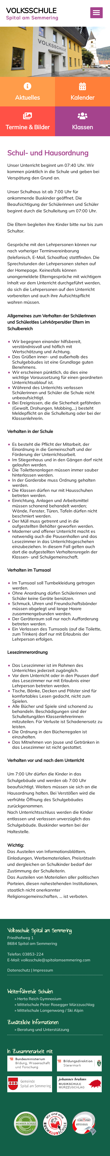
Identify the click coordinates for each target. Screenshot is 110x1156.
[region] (55, 52)
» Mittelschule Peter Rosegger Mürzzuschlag (54, 1004)
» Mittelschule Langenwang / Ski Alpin (49, 1010)
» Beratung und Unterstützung (42, 1029)
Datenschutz (18, 970)
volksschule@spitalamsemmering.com (55, 959)
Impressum (43, 970)
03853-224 (33, 954)
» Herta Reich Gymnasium (38, 998)
